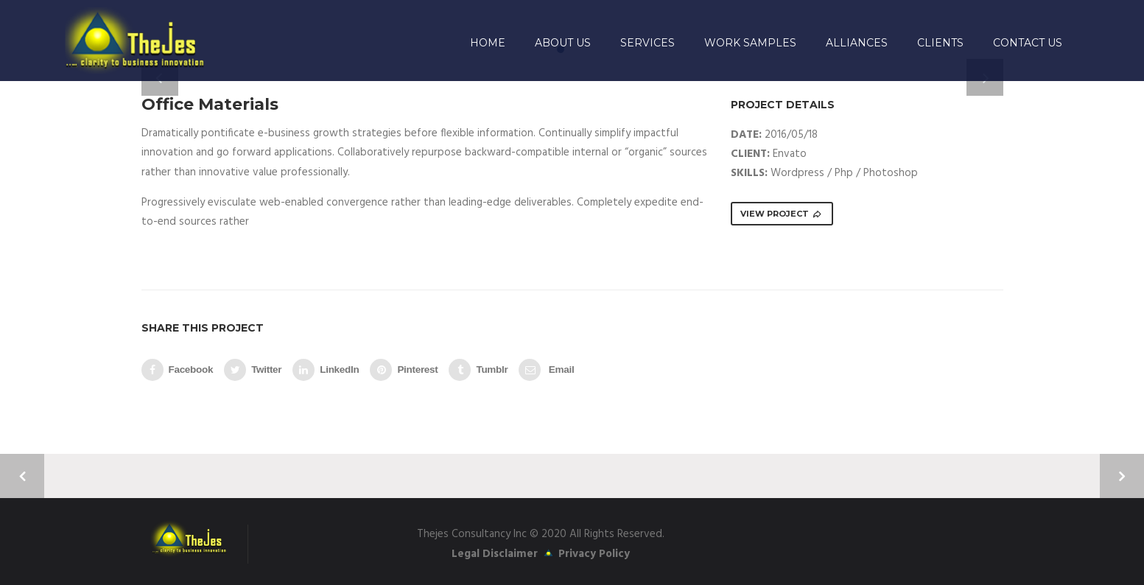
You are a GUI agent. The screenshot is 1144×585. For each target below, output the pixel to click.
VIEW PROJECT (781, 214)
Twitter (252, 370)
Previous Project (22, 476)
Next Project (1122, 476)
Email (546, 370)
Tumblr (478, 370)
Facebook (177, 370)
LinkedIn (325, 370)
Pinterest (404, 370)
